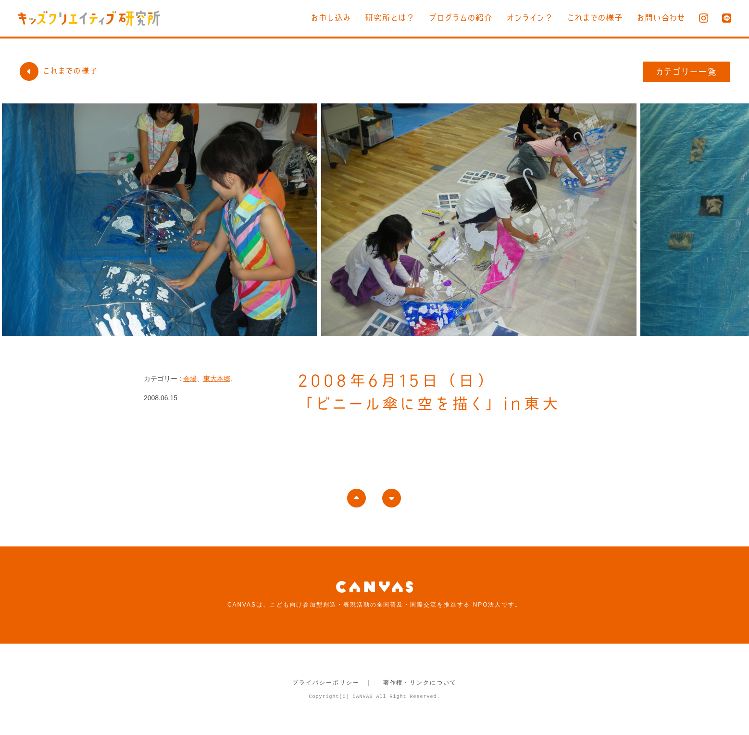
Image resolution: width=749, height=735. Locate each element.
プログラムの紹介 (461, 17)
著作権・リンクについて (420, 682)
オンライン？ (530, 17)
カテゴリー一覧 (687, 71)
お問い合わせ (661, 17)
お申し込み (331, 17)
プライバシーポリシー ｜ (332, 682)
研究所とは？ (390, 17)
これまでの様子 (595, 17)
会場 (190, 378)
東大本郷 (216, 378)
